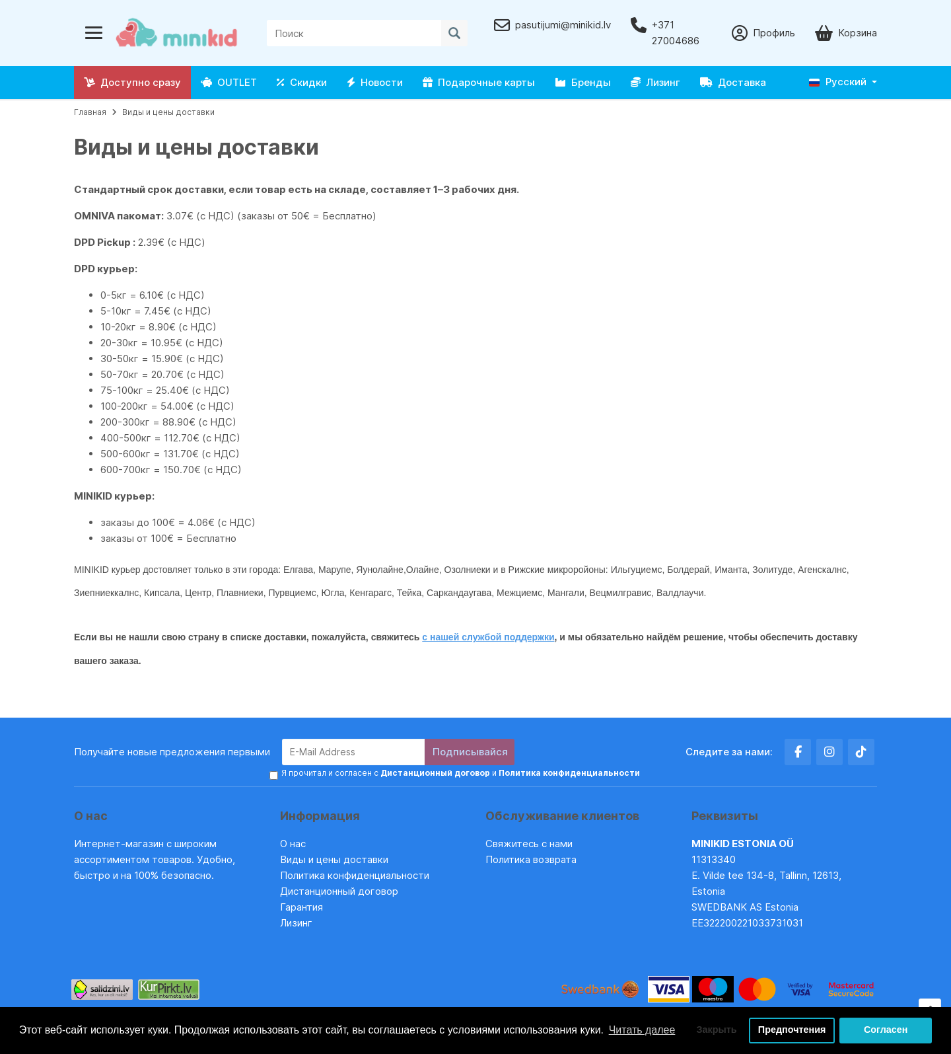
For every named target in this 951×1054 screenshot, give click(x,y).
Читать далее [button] (642, 1029)
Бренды (583, 82)
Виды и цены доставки (168, 112)
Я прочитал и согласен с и (460, 772)
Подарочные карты (479, 82)
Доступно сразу (132, 82)
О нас (293, 843)
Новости (375, 82)
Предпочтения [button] (792, 1030)
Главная (90, 112)
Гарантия (301, 906)
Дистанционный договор (343, 890)
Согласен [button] (886, 1030)
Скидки (302, 82)
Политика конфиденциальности (354, 874)
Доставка (733, 82)
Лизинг (655, 82)
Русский (837, 81)
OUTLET (229, 82)
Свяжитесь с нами (529, 843)
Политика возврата (531, 858)
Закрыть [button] (716, 1030)
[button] (843, 82)
